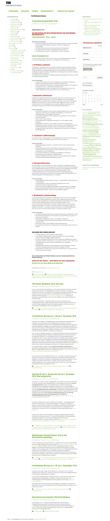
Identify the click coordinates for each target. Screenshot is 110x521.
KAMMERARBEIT (48, 11)
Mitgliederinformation (37, 277)
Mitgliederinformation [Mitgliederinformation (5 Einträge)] (91, 136)
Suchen (100, 77)
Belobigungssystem (71, 427)
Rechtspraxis (13, 27)
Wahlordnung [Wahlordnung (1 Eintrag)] (99, 158)
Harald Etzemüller (53, 23)
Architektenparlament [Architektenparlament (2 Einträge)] (88, 115)
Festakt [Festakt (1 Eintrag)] (90, 122)
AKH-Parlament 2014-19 (16, 55)
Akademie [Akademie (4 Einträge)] (92, 114)
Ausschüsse (43, 459)
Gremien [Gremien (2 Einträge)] (90, 127)
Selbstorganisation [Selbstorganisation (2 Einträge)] (91, 147)
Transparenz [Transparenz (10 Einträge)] (89, 154)
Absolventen (49, 274)
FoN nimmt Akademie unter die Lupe (47, 284)
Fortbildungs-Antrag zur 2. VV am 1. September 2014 (54, 465)
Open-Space (35, 446)
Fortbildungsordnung (15, 22)
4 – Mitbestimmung (13, 31)
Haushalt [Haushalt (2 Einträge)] (96, 127)
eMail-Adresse (87, 48)
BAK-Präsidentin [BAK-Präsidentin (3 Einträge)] (88, 117)
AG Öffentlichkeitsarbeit (15, 53)
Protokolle (53, 428)
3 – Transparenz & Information (16, 29)
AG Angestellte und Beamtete (17, 50)
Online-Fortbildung (46, 277)
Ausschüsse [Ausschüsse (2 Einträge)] (98, 115)
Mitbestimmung (73, 275)
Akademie (55, 274)
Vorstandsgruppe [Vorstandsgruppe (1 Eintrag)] (92, 158)
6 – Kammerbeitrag (13, 36)
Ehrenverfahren (14, 21)
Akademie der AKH (14, 26)
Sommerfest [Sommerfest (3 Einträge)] (86, 152)
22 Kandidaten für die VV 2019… (53, 268)
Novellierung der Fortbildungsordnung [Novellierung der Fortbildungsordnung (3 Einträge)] (89, 142)
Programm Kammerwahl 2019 (45, 21)
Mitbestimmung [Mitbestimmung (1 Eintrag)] (85, 134)
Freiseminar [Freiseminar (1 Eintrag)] (84, 126)
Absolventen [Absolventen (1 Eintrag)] (84, 113)
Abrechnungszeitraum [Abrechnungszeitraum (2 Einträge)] (94, 112)
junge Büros (58, 275)
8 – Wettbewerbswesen (14, 40)
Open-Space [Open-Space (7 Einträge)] (95, 145)
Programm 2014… (40, 272)
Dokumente (11, 46)
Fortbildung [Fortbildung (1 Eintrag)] (95, 122)
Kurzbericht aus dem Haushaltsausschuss (56, 295)
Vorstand (12, 65)
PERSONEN (25, 11)
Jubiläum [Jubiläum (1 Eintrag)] (92, 129)
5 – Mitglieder (12, 34)
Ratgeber (57, 511)
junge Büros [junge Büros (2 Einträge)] (97, 129)
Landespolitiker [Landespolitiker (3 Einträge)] (93, 133)
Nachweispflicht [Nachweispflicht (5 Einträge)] (89, 140)
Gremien (58, 459)
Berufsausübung (36, 275)
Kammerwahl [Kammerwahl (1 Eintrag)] (85, 133)
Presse (10, 69)
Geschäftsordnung (60, 309)
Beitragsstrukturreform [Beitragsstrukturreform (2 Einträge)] (88, 121)
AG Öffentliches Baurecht (16, 52)
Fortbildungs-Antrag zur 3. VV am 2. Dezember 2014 (54, 316)
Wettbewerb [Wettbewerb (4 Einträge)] (87, 160)
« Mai (83, 104)
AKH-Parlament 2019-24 (14, 41)
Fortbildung (42, 275)
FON (8, 3)
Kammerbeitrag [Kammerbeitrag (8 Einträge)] (90, 131)
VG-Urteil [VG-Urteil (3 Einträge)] (85, 158)
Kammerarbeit (12, 48)
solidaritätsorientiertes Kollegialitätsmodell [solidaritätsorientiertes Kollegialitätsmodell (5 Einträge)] (91, 150)
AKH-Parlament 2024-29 (14, 43)
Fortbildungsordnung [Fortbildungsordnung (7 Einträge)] (92, 124)
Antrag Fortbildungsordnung (70, 349)
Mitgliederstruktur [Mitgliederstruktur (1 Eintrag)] (85, 138)
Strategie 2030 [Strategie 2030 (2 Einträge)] (95, 152)
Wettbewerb (60, 277)
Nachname (86, 59)
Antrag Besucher (61, 421)
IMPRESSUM (43, 519)
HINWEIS (37, 519)
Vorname (86, 53)
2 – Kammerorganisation (14, 24)
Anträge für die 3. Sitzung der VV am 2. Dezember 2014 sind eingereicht (53, 375)
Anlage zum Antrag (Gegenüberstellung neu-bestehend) (45, 351)
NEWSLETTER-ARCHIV (65, 11)
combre (53, 499)
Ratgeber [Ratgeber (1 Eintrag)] (84, 147)
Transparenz (54, 277)
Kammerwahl (13, 33)
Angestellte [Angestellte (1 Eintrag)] (98, 113)
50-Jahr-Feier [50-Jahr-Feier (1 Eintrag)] (85, 112)
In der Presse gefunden (15, 71)
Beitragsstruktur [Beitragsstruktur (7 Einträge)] (90, 119)
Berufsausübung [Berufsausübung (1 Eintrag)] (99, 120)
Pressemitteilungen (14, 72)
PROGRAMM (13, 11)
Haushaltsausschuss (15, 60)
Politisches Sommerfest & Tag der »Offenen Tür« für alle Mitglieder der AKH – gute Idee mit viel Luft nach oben (93, 30)
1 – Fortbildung (12, 19)
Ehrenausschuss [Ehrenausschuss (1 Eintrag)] (85, 122)
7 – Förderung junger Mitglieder (16, 38)
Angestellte (60, 274)
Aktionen (11, 45)
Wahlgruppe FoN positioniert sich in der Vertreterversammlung (49, 436)
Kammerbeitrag (65, 275)
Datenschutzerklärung (89, 66)
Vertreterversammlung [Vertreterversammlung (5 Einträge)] (92, 156)
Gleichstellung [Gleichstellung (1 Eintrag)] (85, 127)
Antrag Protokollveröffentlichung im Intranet (47, 421)
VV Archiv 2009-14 (14, 67)
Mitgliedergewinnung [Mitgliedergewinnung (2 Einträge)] (95, 134)
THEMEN (35, 11)
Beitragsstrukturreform (68, 274)
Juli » (101, 104)
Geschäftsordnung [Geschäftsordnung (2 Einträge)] (92, 126)
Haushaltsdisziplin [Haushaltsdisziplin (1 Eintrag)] (86, 129)
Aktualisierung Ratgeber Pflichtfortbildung (51, 497)
